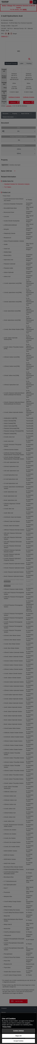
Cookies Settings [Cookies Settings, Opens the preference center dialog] (18, 1030)
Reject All (18, 1036)
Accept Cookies (18, 1041)
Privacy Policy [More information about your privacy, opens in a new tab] (6, 1026)
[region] (18, 1028)
